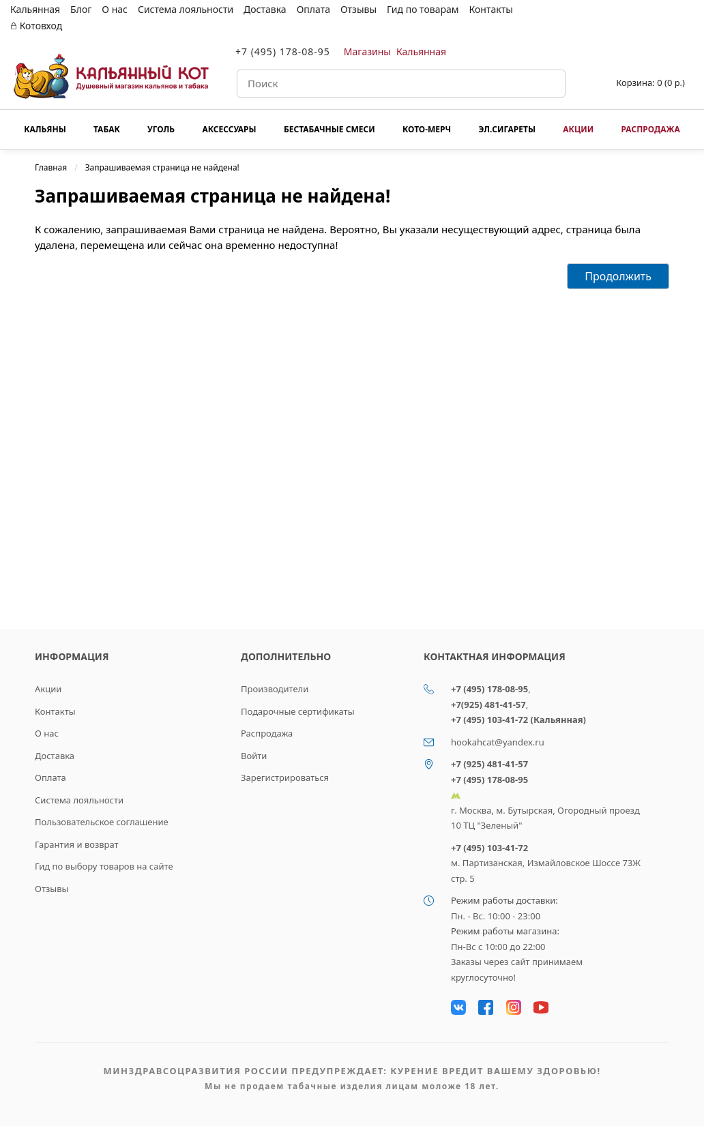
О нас (115, 9)
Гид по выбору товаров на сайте (104, 866)
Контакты (491, 9)
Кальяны (45, 129)
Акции (578, 129)
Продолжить (618, 276)
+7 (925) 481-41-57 (489, 764)
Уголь (161, 129)
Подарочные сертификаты (297, 711)
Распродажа (650, 129)
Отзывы (358, 9)
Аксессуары (229, 129)
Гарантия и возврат (77, 844)
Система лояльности (185, 9)
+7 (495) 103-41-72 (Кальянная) (518, 719)
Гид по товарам (422, 9)
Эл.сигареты (507, 129)
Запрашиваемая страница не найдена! (162, 167)
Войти (254, 756)
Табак (106, 129)
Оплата (313, 9)
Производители (274, 689)
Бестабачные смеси (329, 129)
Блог (80, 9)
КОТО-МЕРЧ (426, 129)
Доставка (265, 9)
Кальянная (35, 9)
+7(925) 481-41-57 (488, 704)
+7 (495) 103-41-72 (489, 848)
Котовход (36, 25)
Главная (51, 167)
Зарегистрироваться (285, 777)
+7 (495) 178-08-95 (282, 51)
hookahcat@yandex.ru (497, 742)
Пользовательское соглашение (101, 822)
